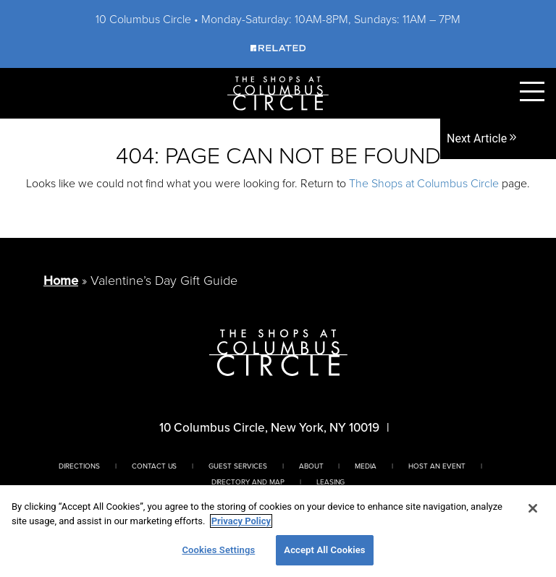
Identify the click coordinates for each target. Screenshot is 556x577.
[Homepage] (278, 92)
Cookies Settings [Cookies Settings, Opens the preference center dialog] (218, 549)
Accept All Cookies (324, 549)
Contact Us (154, 466)
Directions (79, 466)
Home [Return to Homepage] (60, 280)
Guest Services (237, 466)
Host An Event (436, 466)
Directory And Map (248, 481)
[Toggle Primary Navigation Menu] (532, 91)
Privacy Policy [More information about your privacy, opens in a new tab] (241, 521)
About (311, 466)
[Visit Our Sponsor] (278, 47)
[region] (278, 531)
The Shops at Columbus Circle (424, 183)
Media (365, 466)
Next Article (482, 138)
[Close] (533, 508)
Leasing (330, 481)
